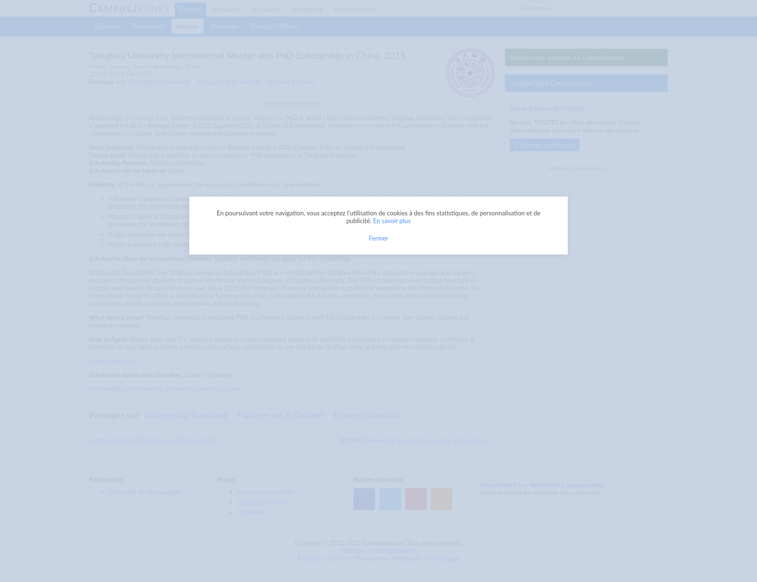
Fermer (379, 238)
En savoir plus (392, 221)
